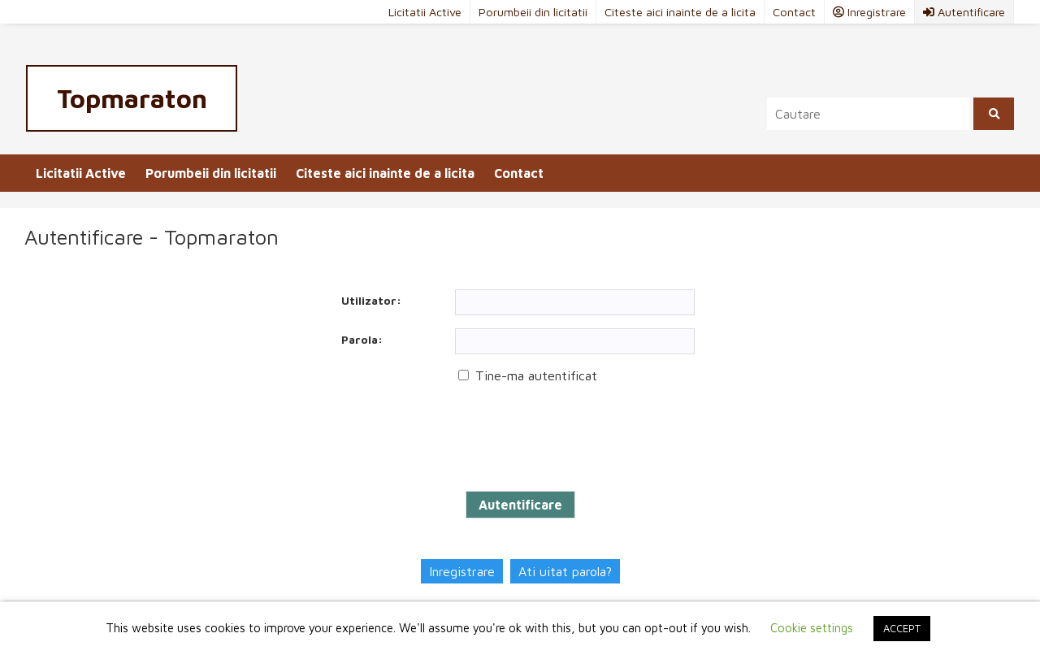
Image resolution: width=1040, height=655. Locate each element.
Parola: (362, 339)
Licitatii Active (425, 12)
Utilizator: (371, 300)
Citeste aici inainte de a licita (680, 12)
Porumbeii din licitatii (533, 12)
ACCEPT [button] (902, 628)
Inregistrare (462, 571)
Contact (794, 12)
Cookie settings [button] (811, 628)
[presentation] (448, 438)
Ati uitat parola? (565, 571)
